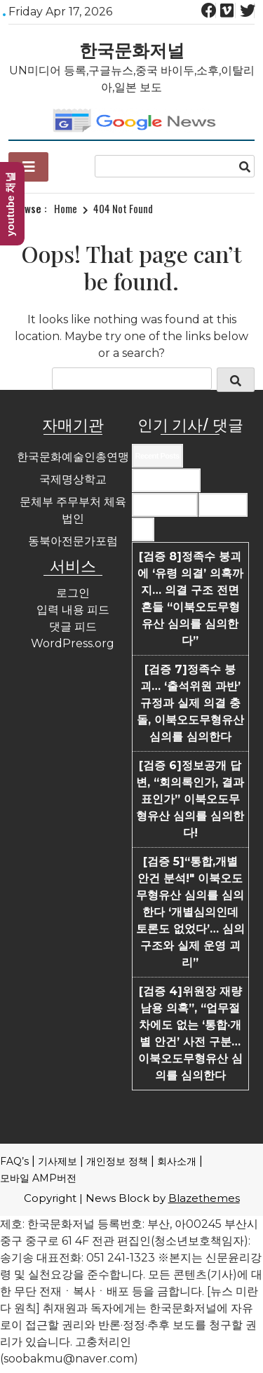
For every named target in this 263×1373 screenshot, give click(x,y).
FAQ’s (14, 1161)
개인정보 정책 (117, 1161)
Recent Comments (166, 480)
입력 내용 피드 (72, 609)
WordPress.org (72, 643)
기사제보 (57, 1161)
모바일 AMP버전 (38, 1178)
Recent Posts (157, 456)
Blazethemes (204, 1198)
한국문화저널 (131, 49)
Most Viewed (223, 505)
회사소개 (176, 1161)
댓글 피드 (73, 626)
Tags (143, 529)
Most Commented (165, 505)
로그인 (73, 593)
